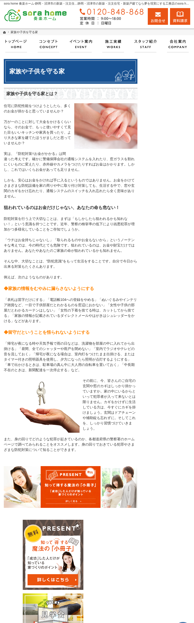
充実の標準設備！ (167, 320)
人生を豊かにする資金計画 (169, 250)
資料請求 (180, 16)
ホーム (158, 157)
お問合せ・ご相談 (167, 439)
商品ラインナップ (167, 292)
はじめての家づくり (169, 332)
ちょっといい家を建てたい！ (169, 266)
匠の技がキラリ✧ (167, 196)
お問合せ (158, 16)
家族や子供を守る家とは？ (32, 93)
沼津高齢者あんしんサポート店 (169, 182)
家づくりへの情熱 (167, 383)
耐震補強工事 (163, 169)
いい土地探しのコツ (169, 236)
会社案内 (160, 372)
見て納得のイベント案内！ (169, 222)
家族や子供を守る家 (169, 344)
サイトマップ (163, 475)
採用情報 (160, 411)
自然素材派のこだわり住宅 (169, 306)
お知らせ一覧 (163, 451)
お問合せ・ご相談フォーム (163, 580)
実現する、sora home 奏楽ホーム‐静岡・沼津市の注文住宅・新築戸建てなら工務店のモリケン (98, 614)
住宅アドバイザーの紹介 (169, 397)
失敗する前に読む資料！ (169, 425)
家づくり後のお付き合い (169, 358)
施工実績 (160, 208)
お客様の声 (162, 280)
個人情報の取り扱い (169, 463)
